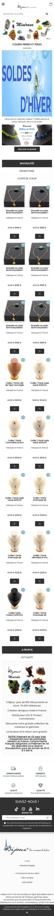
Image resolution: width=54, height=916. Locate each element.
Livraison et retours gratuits (13, 771)
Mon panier (28, 882)
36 (18, 457)
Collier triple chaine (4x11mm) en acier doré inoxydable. (14, 614)
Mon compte (27, 877)
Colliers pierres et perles (27, 44)
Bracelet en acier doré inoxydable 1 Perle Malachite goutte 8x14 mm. (39, 212)
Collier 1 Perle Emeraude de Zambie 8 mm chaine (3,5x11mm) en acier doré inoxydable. (40, 614)
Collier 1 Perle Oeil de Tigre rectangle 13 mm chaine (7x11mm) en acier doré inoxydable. (14, 384)
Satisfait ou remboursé (13, 789)
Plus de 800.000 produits (40, 789)
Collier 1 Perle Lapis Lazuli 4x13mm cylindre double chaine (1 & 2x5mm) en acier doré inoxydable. (14, 499)
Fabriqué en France (14, 218)
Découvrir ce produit (27, 149)
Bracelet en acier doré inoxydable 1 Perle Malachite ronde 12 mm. (14, 269)
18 (18, 227)
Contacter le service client (27, 873)
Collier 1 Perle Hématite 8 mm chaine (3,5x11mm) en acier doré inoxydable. (40, 557)
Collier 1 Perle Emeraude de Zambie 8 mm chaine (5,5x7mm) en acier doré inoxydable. (14, 557)
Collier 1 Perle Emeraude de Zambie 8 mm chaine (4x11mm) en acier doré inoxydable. (39, 499)
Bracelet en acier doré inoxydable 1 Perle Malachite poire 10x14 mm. (14, 212)
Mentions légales (27, 865)
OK (27, 912)
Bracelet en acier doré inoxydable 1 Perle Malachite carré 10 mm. (14, 327)
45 (10, 457)
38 (35, 400)
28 (43, 457)
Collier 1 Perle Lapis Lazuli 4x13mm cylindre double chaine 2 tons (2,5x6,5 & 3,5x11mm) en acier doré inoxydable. (39, 384)
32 (18, 400)
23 (11, 227)
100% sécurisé (40, 771)
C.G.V (27, 861)
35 (36, 457)
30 (43, 400)
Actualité (27, 657)
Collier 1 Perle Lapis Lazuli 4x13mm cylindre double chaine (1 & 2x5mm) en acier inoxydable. (39, 442)
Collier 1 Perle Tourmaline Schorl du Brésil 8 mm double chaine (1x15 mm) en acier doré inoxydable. (14, 442)
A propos (27, 649)
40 (10, 400)
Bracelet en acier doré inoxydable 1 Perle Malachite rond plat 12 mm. (39, 269)
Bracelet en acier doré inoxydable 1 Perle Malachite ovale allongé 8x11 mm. (39, 327)
